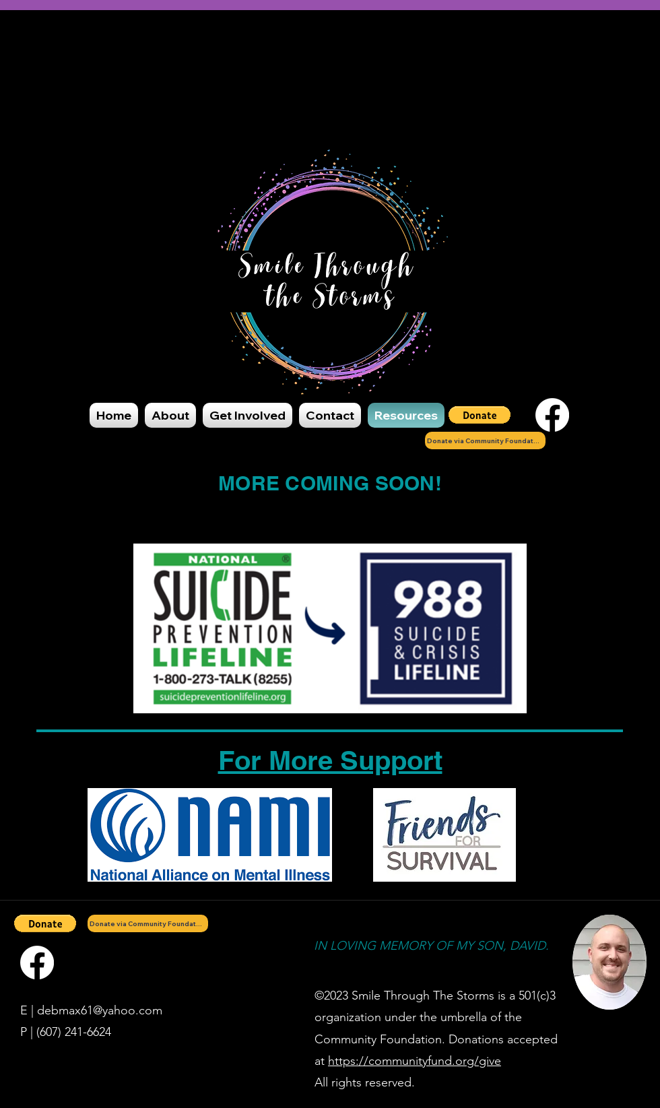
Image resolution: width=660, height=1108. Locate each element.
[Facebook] (552, 415)
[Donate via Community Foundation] (485, 440)
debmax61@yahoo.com (99, 1010)
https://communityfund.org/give (414, 1060)
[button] (479, 415)
